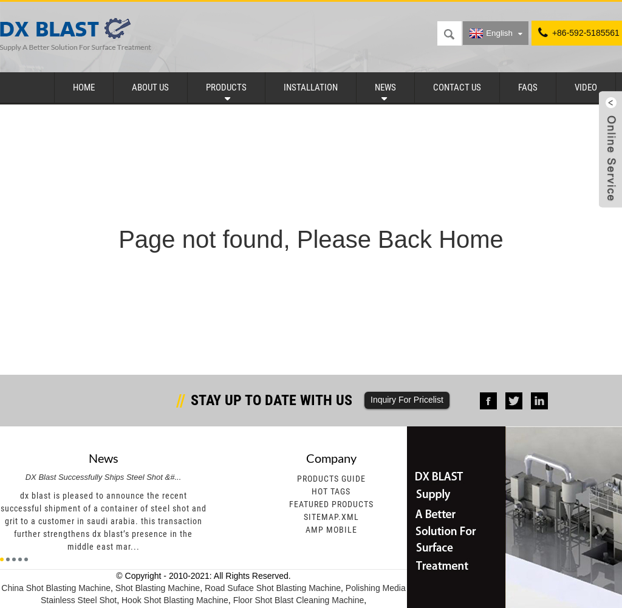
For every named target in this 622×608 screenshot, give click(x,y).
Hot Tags (331, 491)
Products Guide (331, 478)
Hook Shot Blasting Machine (174, 600)
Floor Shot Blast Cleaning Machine (298, 600)
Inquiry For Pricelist (407, 400)
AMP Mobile (331, 530)
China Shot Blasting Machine (56, 588)
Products (226, 87)
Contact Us (457, 87)
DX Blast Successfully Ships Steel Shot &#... (104, 477)
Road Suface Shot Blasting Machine (273, 588)
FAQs (528, 87)
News (385, 87)
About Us (150, 87)
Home (84, 87)
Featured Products (331, 504)
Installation (311, 87)
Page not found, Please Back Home (311, 239)
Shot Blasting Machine (157, 588)
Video (586, 87)
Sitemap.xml (331, 517)
